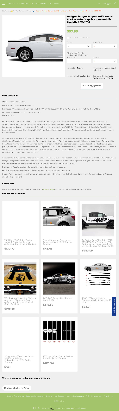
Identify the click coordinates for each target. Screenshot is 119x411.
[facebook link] (34, 408)
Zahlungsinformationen (35, 396)
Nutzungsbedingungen (75, 396)
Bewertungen (96, 396)
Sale (34, 4)
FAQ (87, 396)
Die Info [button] (53, 4)
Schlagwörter (59, 401)
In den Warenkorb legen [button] (92, 86)
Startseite (12, 4)
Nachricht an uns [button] (114, 306)
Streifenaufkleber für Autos (16, 388)
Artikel (43, 4)
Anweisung (108, 396)
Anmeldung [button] (48, 189)
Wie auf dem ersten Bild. (78, 38)
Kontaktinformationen (15, 396)
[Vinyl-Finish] (105, 46)
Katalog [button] (24, 4)
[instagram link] (39, 408)
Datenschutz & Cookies (55, 396)
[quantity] (105, 61)
